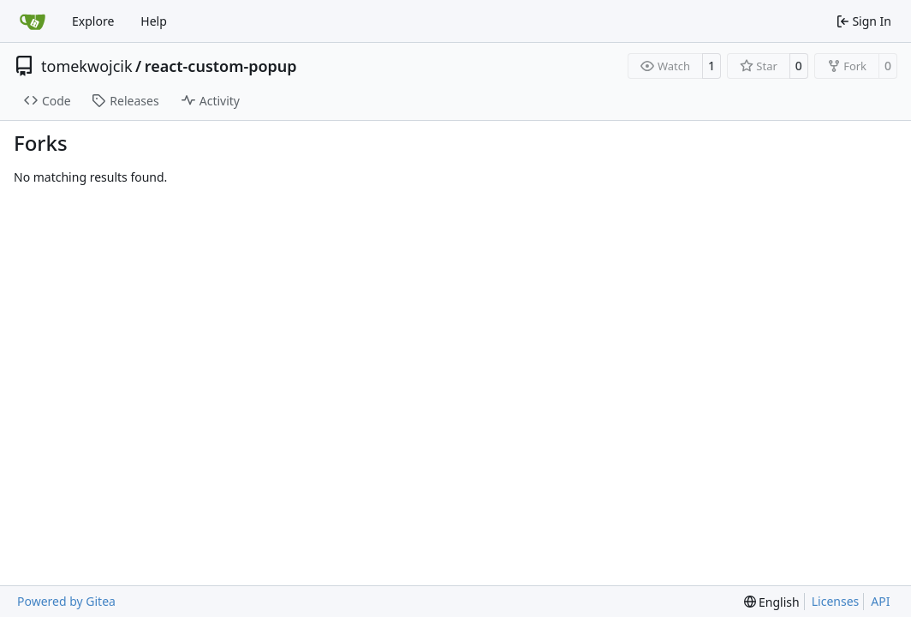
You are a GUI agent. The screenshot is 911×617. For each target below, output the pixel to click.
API (880, 601)
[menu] (772, 602)
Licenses (836, 601)
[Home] (33, 21)
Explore (93, 21)
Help (153, 21)
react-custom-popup (221, 66)
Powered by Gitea (66, 601)
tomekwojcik (87, 66)
